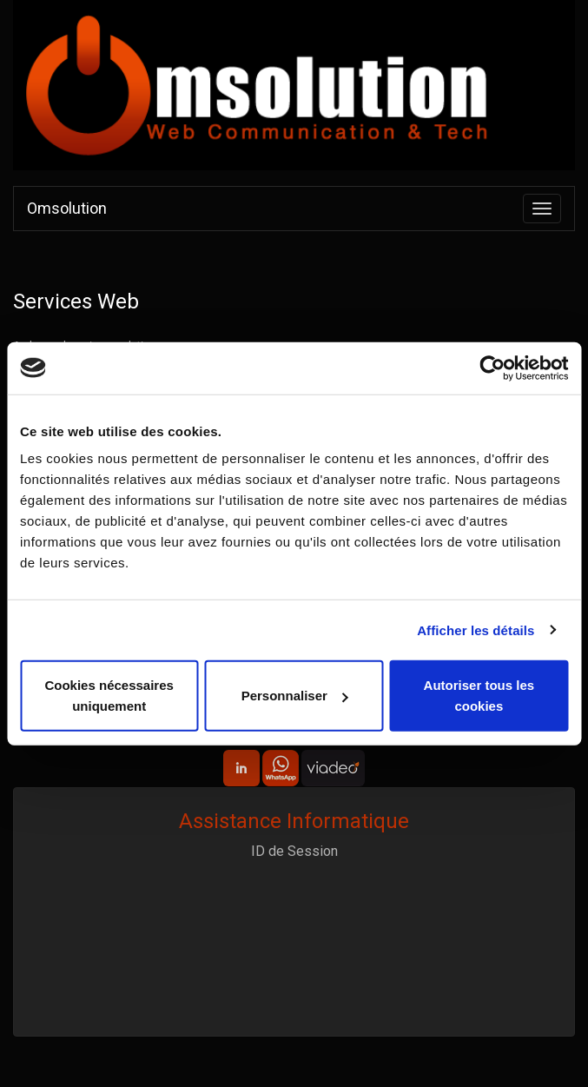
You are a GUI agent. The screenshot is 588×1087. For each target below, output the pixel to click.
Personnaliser (294, 695)
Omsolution (67, 208)
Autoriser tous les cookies (479, 695)
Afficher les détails (475, 629)
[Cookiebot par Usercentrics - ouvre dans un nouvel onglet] (492, 368)
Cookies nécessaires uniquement (108, 695)
